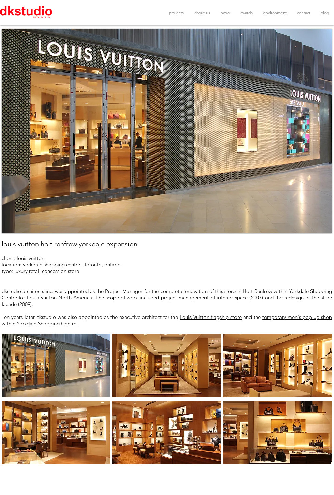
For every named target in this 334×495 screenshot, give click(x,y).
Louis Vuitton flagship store (211, 317)
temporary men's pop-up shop (297, 317)
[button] (167, 131)
